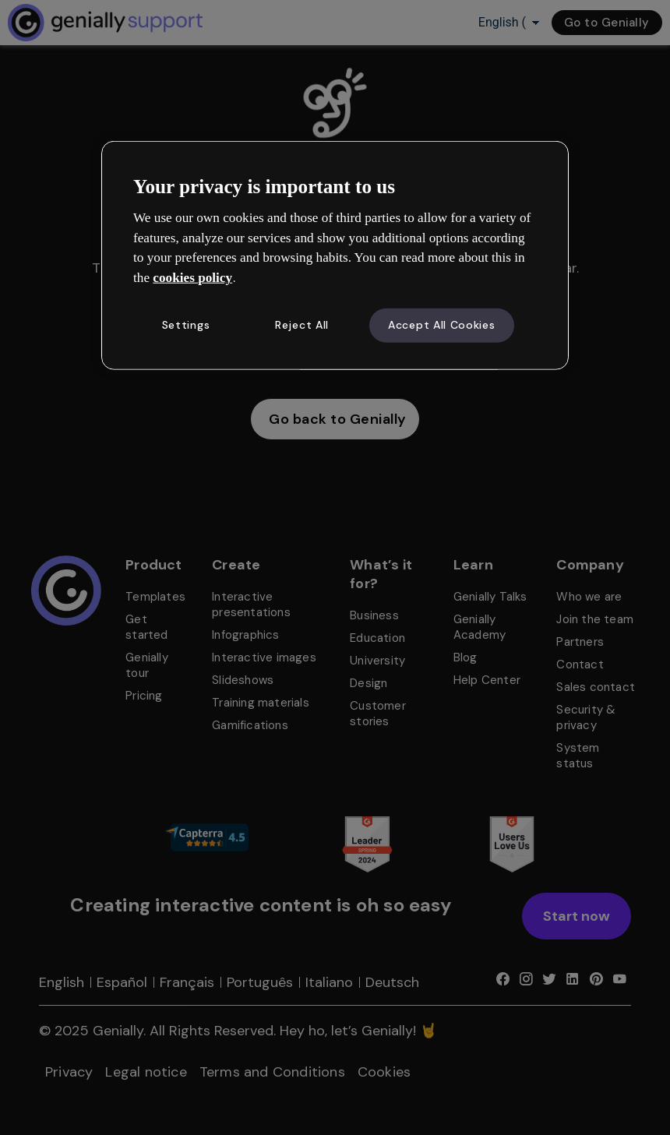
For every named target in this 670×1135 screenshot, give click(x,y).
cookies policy (192, 277)
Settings (186, 325)
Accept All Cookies (441, 325)
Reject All (302, 325)
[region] (335, 254)
